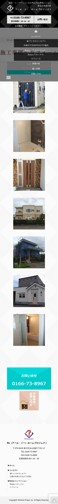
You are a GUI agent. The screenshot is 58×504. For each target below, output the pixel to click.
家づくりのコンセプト (18, 473)
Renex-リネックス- (17, 484)
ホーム (12, 465)
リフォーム (14, 487)
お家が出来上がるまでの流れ (21, 476)
